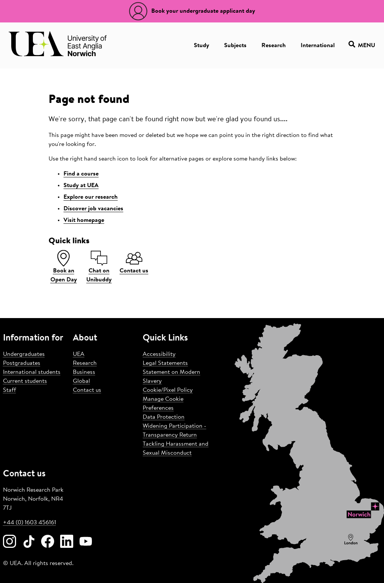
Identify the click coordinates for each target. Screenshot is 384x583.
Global (81, 381)
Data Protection (164, 417)
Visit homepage (84, 220)
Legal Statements (165, 363)
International (318, 46)
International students (32, 372)
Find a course (81, 174)
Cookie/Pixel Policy (168, 390)
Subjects (235, 46)
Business (84, 372)
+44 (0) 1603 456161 (29, 523)
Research (273, 46)
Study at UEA (81, 186)
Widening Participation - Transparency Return (174, 430)
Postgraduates (21, 363)
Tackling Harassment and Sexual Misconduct (175, 448)
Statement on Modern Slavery (171, 376)
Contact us (87, 390)
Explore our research (91, 197)
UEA (78, 354)
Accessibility (159, 354)
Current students (25, 381)
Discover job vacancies (93, 209)
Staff (9, 390)
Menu (362, 45)
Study (201, 46)
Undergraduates (24, 354)
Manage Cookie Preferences (163, 403)
